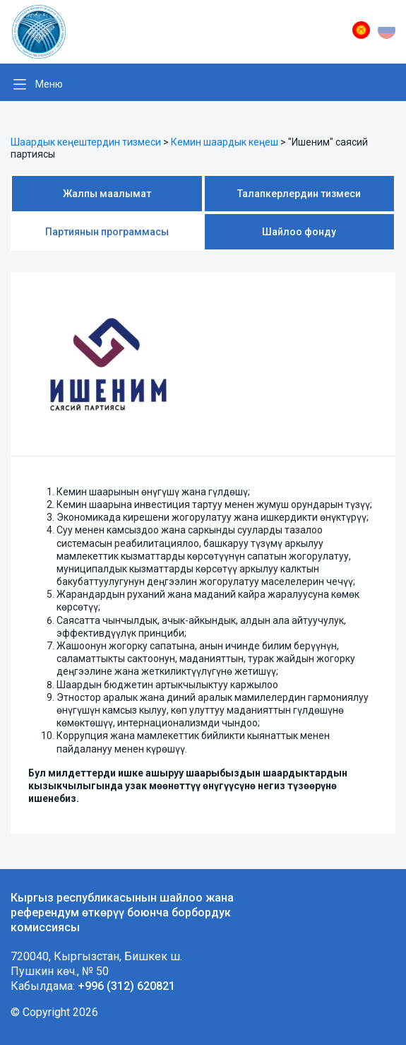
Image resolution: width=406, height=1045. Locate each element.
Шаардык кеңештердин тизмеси (86, 142)
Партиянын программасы (107, 231)
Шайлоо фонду (299, 231)
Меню (49, 84)
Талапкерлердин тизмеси (299, 193)
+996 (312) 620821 (126, 986)
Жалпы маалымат (107, 193)
